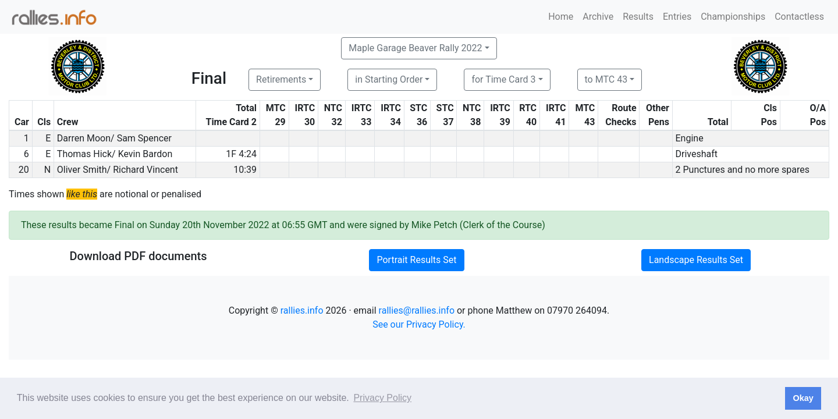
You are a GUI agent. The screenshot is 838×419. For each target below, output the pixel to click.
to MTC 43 (606, 79)
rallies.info (302, 310)
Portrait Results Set (416, 259)
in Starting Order (388, 79)
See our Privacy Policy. (419, 324)
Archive (598, 16)
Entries (677, 16)
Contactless (799, 16)
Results (638, 16)
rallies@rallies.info (416, 310)
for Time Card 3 (503, 79)
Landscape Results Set (696, 259)
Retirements (281, 79)
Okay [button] (803, 398)
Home (560, 16)
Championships (733, 16)
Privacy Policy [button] (382, 398)
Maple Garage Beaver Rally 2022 (415, 48)
